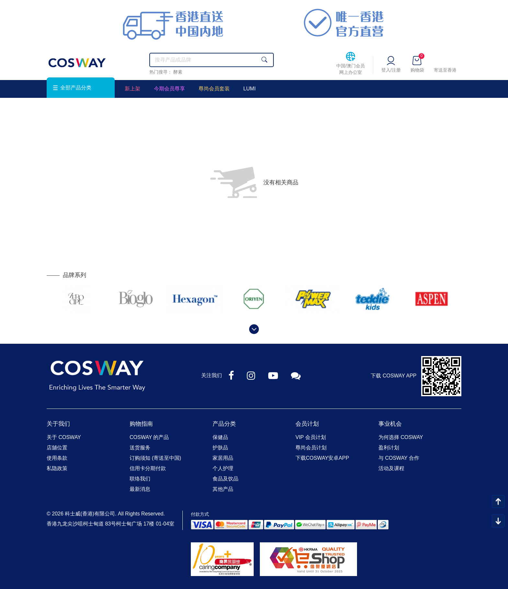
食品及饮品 (225, 478)
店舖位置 (57, 447)
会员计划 (307, 424)
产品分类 (224, 424)
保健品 (220, 437)
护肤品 (220, 447)
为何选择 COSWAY (400, 437)
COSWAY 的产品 (149, 437)
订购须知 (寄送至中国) (155, 458)
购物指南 (141, 424)
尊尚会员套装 (214, 88)
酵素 (177, 72)
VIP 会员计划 (310, 437)
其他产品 (223, 489)
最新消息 (140, 489)
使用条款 (57, 458)
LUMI (249, 88)
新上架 (132, 88)
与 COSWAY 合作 (398, 458)
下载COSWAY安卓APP (322, 458)
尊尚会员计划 (311, 447)
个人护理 (223, 468)
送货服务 (140, 447)
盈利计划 (388, 447)
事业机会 (390, 424)
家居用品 (223, 458)
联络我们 (140, 478)
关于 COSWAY (64, 437)
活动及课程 (391, 468)
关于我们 (58, 424)
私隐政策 (57, 468)
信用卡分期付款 (148, 468)
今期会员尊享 (169, 88)
